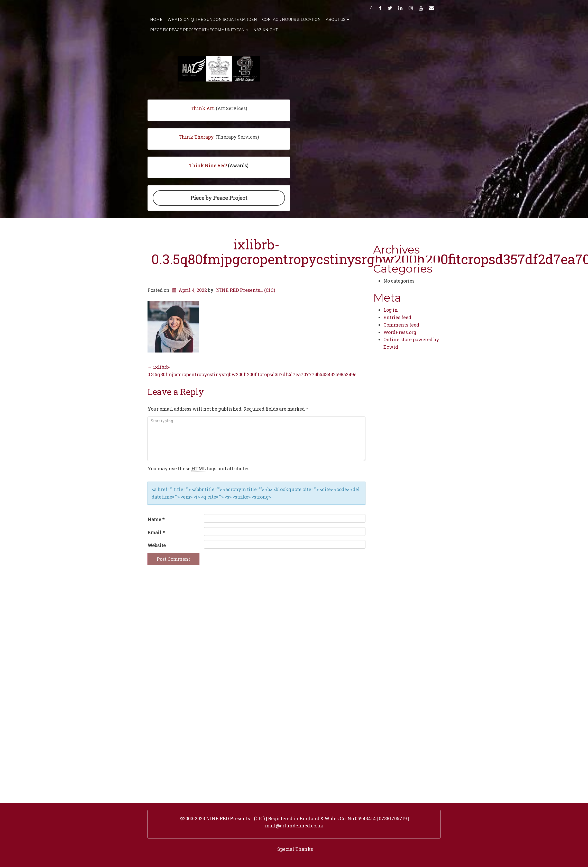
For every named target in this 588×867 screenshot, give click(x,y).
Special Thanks (295, 849)
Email (156, 532)
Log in (390, 310)
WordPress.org (399, 332)
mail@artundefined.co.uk (294, 826)
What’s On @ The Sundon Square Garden (212, 19)
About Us (337, 19)
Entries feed (397, 317)
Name (156, 519)
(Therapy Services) (219, 137)
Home (156, 19)
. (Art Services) (219, 108)
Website (157, 545)
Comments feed (401, 325)
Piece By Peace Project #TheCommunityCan (199, 30)
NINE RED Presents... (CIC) (245, 290)
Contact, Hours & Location (291, 19)
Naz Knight (265, 30)
